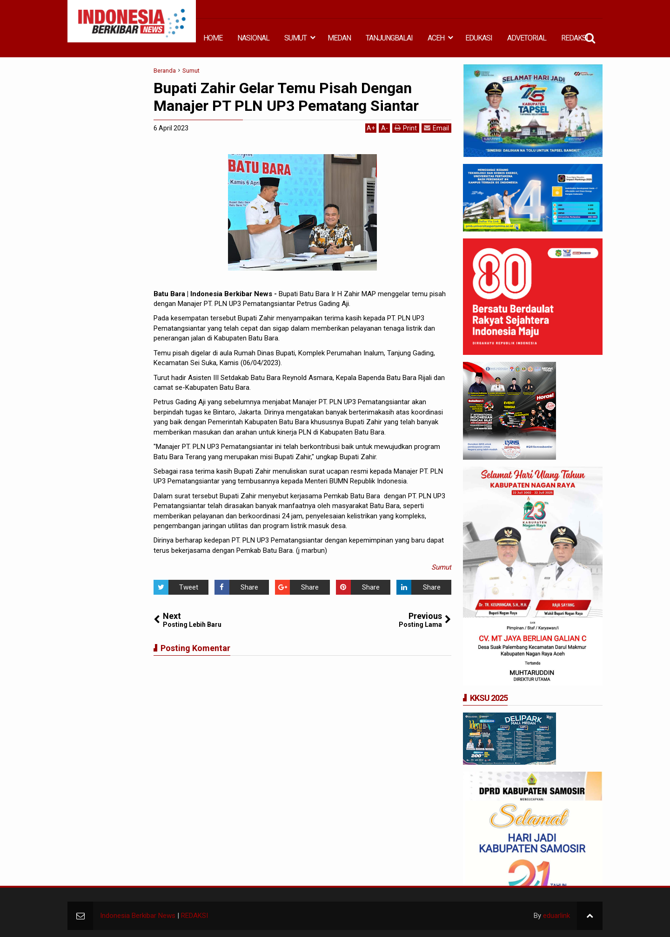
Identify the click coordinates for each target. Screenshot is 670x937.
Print (406, 127)
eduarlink (556, 915)
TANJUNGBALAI (389, 38)
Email (436, 127)
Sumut (441, 567)
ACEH (436, 38)
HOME (212, 38)
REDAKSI (574, 38)
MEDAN (339, 38)
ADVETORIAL (526, 38)
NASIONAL (253, 38)
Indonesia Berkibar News (137, 915)
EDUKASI (478, 38)
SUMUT (295, 38)
